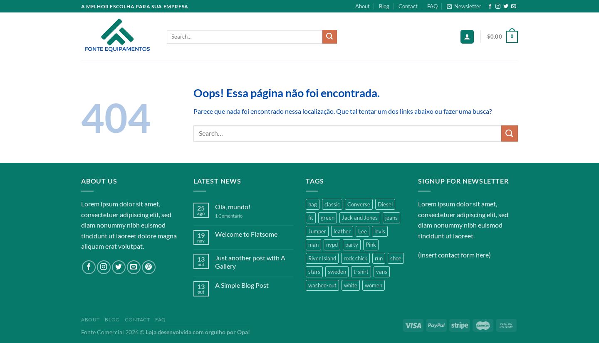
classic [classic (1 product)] (332, 204)
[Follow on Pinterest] (149, 267)
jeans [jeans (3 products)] (391, 217)
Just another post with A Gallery (250, 262)
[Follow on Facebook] (490, 7)
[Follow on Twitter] (505, 7)
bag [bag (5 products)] (312, 204)
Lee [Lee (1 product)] (362, 231)
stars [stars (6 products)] (314, 271)
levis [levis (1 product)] (379, 231)
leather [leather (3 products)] (342, 231)
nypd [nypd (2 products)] (332, 244)
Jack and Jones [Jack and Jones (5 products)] (360, 217)
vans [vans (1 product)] (381, 271)
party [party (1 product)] (351, 244)
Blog (384, 6)
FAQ (432, 6)
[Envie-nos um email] (513, 7)
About (362, 6)
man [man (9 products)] (313, 244)
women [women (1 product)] (373, 285)
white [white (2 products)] (350, 285)
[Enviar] (329, 37)
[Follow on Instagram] (497, 7)
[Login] (467, 37)
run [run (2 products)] (379, 258)
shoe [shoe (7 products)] (395, 258)
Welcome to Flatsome (246, 234)
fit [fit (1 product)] (310, 217)
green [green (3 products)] (327, 217)
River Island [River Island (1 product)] (322, 258)
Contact (408, 6)
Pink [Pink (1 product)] (371, 244)
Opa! (243, 332)
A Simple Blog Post (242, 285)
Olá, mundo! (232, 207)
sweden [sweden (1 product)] (337, 271)
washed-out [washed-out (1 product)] (322, 285)
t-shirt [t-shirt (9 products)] (361, 271)
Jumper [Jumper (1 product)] (317, 231)
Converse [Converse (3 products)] (358, 204)
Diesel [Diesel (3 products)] (385, 204)
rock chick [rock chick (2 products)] (355, 258)
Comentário (229, 215)
